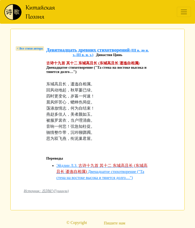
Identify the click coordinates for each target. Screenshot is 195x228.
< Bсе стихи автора (30, 48)
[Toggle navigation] (184, 12)
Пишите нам (114, 223)
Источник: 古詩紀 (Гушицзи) (46, 191)
